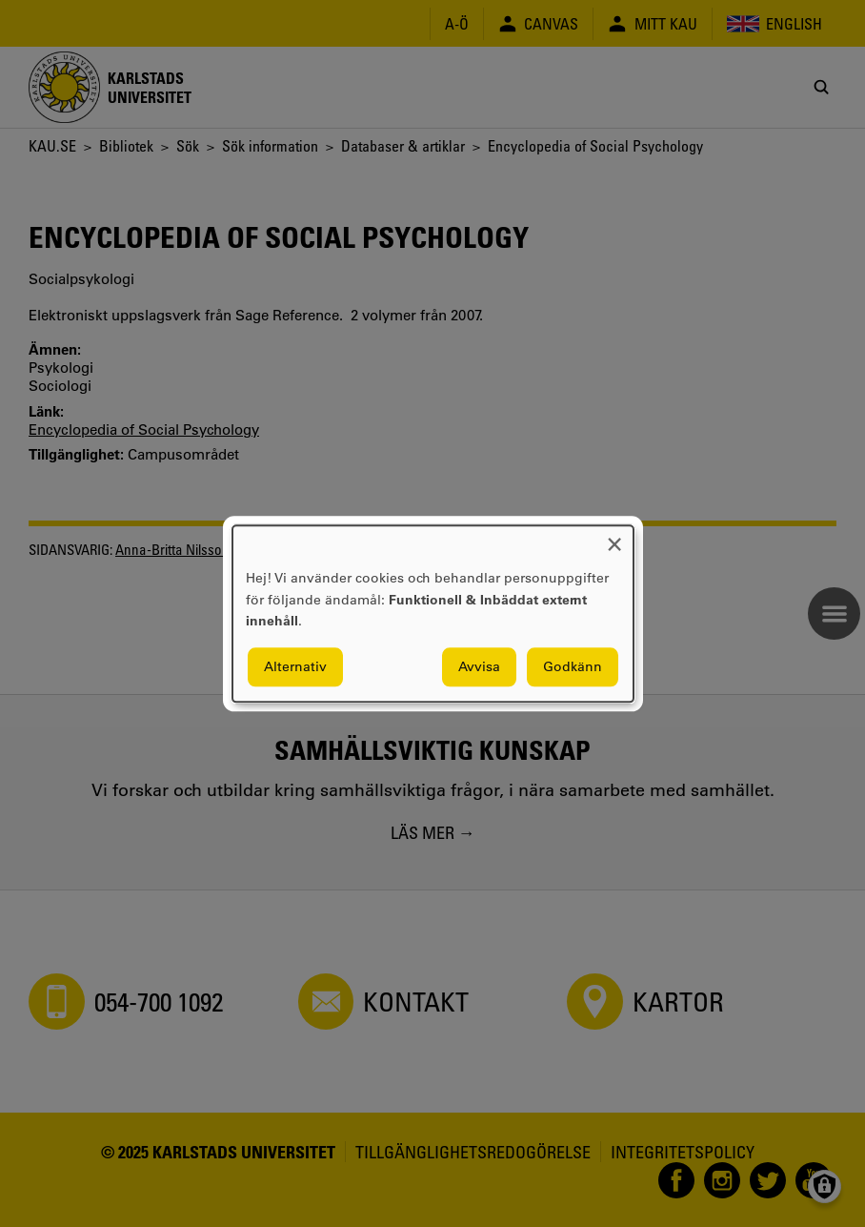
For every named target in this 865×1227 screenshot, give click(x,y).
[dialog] (433, 613)
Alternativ (295, 666)
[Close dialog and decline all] (614, 537)
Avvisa (479, 666)
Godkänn (572, 666)
